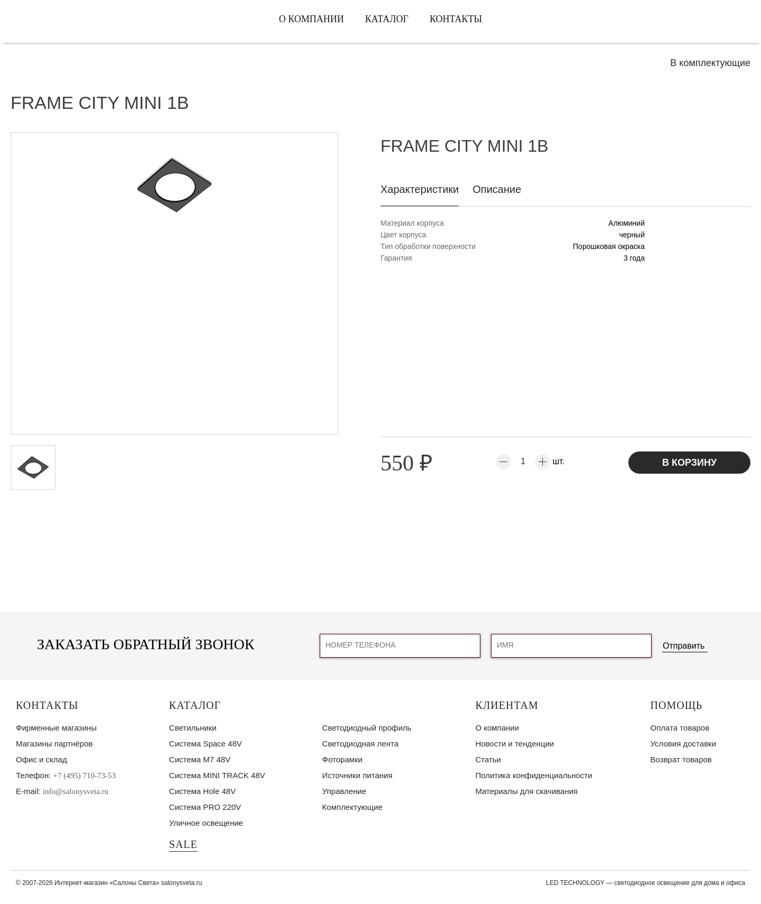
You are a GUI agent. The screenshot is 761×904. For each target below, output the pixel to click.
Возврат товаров (681, 759)
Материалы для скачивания (526, 791)
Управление (344, 791)
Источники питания (357, 775)
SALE (183, 844)
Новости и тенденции (514, 743)
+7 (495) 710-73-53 (84, 775)
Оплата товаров (680, 727)
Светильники (193, 727)
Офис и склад (41, 759)
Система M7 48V (199, 759)
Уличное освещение (206, 822)
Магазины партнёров (54, 743)
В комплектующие (710, 63)
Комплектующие (352, 806)
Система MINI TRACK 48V (217, 775)
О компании (311, 19)
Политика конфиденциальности (533, 775)
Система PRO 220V (205, 806)
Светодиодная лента (360, 743)
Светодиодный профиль (367, 727)
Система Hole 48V (202, 791)
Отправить (683, 645)
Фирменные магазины (56, 727)
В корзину (689, 462)
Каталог (387, 19)
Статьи (488, 759)
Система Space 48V (205, 743)
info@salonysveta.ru (75, 791)
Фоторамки (342, 759)
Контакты (456, 19)
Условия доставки (683, 743)
